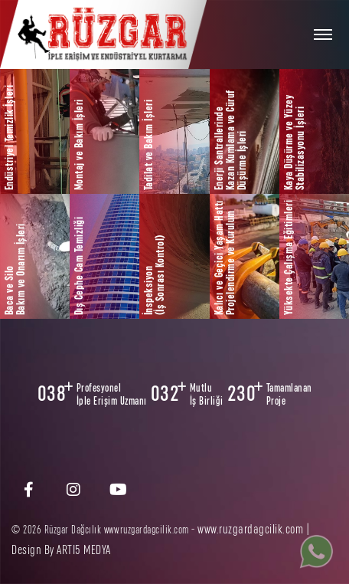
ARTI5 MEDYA (84, 549)
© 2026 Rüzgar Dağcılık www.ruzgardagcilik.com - (104, 530)
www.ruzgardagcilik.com (250, 529)
